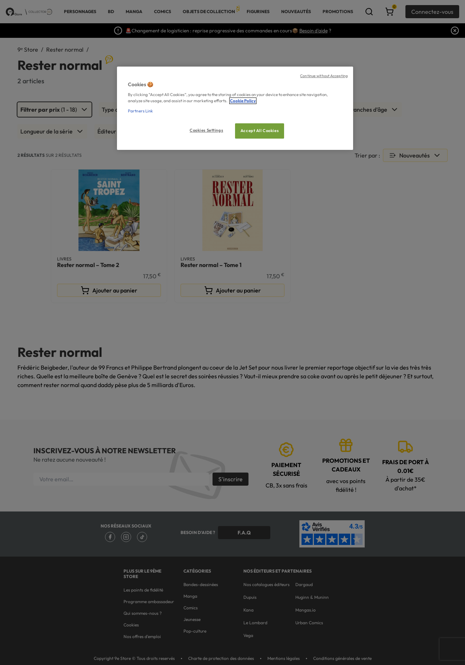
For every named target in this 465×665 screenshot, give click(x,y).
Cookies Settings (206, 130)
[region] (235, 108)
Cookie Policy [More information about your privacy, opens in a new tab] (243, 100)
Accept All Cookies (259, 130)
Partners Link (140, 111)
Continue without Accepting (324, 75)
